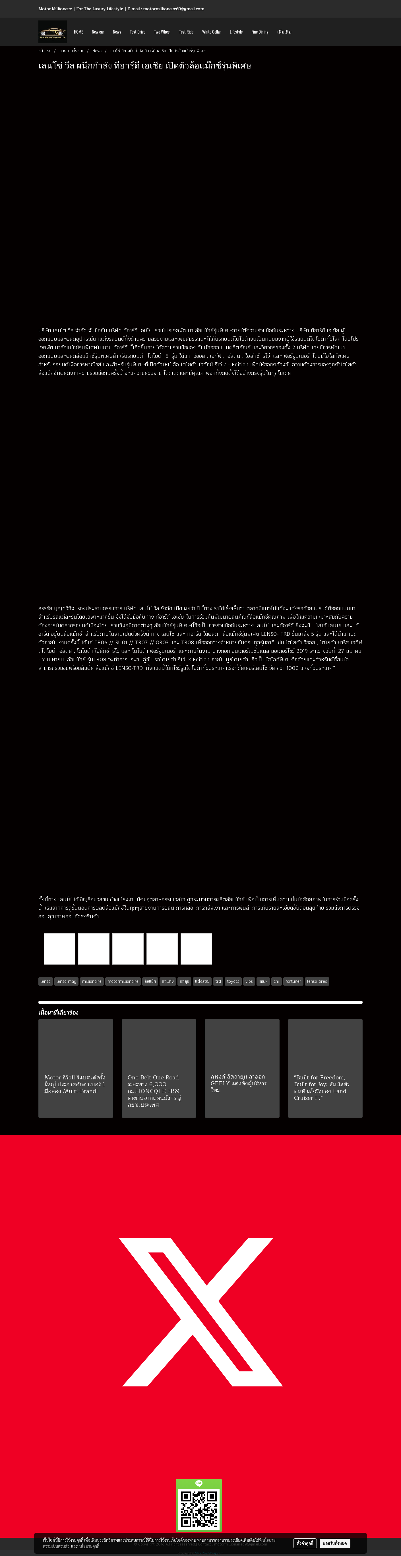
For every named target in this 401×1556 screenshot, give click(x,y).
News (117, 32)
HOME (78, 32)
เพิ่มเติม (284, 32)
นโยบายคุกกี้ (89, 1546)
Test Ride (186, 32)
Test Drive (137, 32)
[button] (301, 32)
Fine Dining (259, 32)
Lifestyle (236, 32)
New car (98, 32)
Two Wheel (162, 32)
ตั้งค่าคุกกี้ (305, 1543)
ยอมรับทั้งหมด (335, 1543)
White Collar (211, 32)
